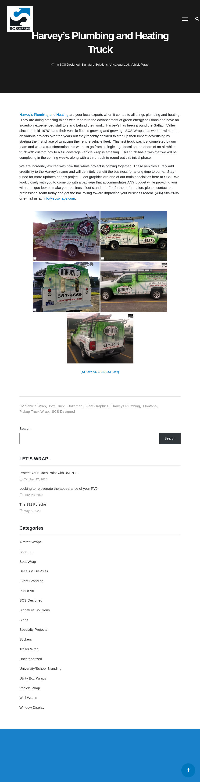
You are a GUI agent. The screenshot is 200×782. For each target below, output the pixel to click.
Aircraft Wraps (30, 542)
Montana (150, 406)
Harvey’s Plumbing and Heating (43, 114)
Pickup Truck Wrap (34, 411)
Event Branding (31, 581)
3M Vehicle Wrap (32, 406)
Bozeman (75, 406)
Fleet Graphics (97, 406)
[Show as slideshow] (100, 371)
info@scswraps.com (59, 198)
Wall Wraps (28, 698)
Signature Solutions (94, 64)
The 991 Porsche (32, 504)
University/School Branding (40, 668)
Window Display (31, 707)
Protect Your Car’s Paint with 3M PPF (48, 473)
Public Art (26, 591)
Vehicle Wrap (139, 64)
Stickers (25, 639)
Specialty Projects (33, 629)
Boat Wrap (27, 562)
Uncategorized (119, 64)
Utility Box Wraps (32, 678)
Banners (25, 552)
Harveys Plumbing (125, 406)
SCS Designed (70, 64)
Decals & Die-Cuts (33, 571)
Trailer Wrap (29, 649)
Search (25, 428)
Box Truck (56, 406)
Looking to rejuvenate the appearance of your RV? (58, 488)
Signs (23, 620)
